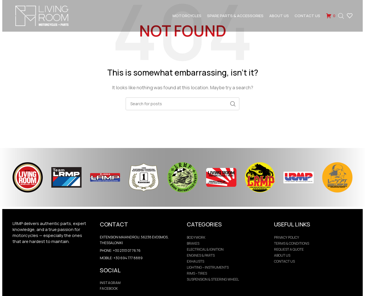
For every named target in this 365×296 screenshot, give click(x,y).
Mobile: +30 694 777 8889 (121, 258)
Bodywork (196, 237)
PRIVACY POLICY (286, 237)
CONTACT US (284, 261)
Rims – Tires (197, 273)
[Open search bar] (341, 17)
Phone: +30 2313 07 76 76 (120, 250)
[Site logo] (45, 17)
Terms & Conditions (291, 243)
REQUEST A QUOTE (289, 249)
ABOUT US (282, 255)
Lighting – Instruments (208, 267)
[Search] (182, 103)
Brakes (193, 243)
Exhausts (195, 261)
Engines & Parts (201, 255)
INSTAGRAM (110, 282)
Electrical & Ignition (205, 249)
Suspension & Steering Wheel (213, 279)
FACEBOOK (109, 288)
